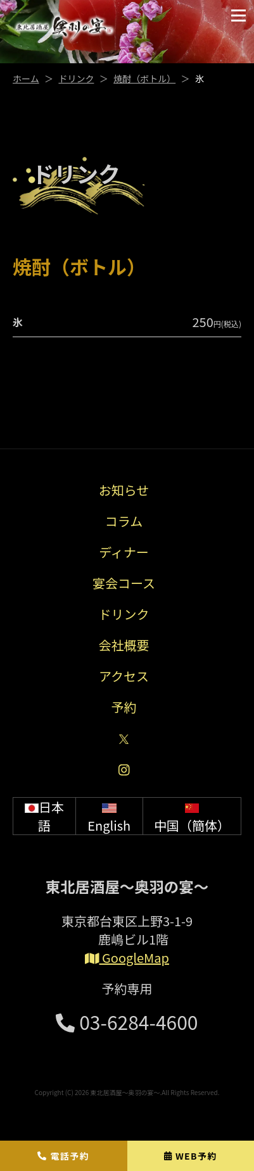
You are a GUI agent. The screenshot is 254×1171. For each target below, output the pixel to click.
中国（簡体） (192, 816)
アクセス (124, 676)
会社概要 (124, 645)
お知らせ (124, 490)
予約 (124, 707)
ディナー (124, 552)
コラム (124, 521)
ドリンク (76, 78)
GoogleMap (127, 957)
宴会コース (123, 583)
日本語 (45, 816)
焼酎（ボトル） (144, 78)
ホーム (26, 78)
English (108, 816)
